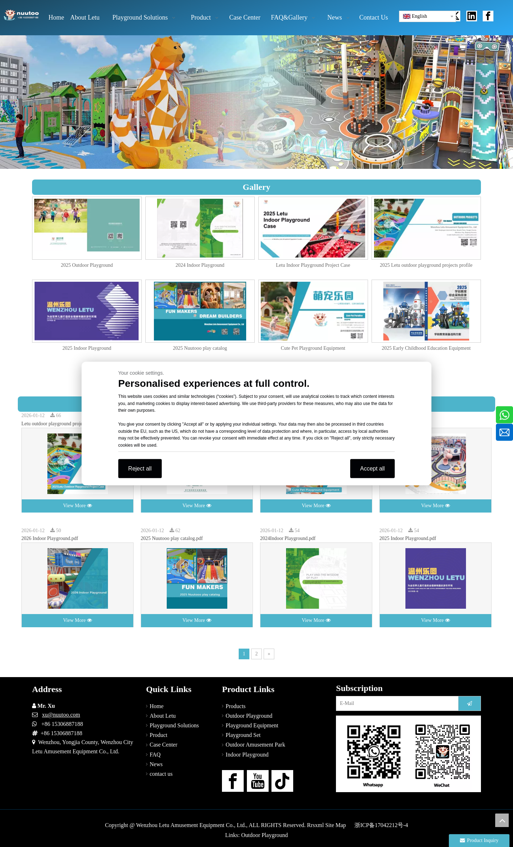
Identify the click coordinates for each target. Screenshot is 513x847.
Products (235, 706)
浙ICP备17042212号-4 (381, 825)
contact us (161, 774)
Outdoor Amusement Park (255, 745)
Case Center (163, 745)
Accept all (372, 469)
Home (157, 706)
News (156, 764)
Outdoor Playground (249, 716)
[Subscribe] (469, 703)
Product (158, 735)
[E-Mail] (395, 703)
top (502, 820)
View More (77, 505)
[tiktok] (282, 781)
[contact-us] (408, 754)
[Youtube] (258, 781)
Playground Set (243, 735)
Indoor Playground (247, 755)
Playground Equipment (252, 725)
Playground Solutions (174, 725)
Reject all (140, 469)
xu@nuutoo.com (61, 715)
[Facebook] (233, 781)
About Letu (163, 716)
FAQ (155, 755)
